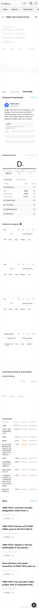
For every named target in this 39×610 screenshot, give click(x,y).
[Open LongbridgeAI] (34, 605)
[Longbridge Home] (5, 3)
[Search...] (31, 3)
